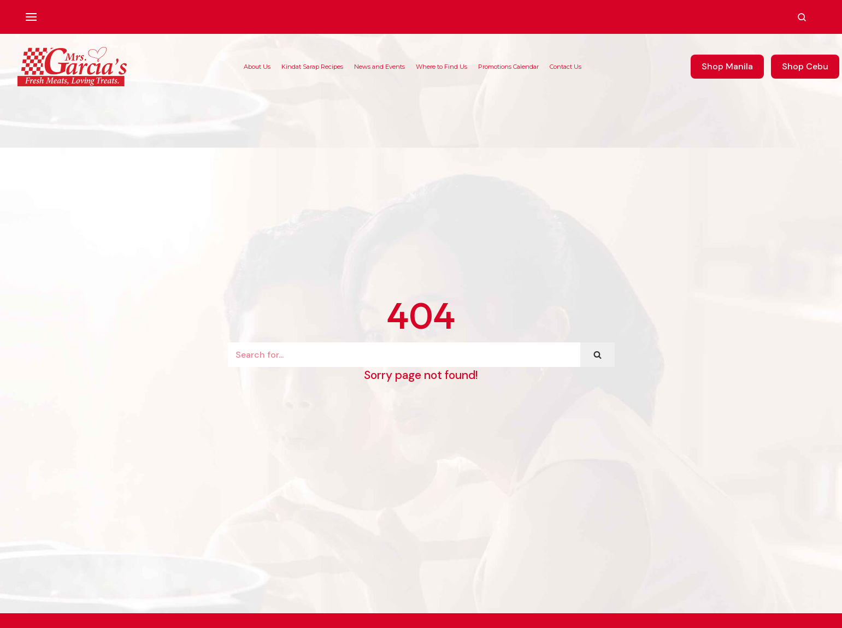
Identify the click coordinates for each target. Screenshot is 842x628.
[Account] (820, 17)
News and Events (379, 66)
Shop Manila (727, 66)
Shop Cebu (805, 66)
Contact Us (565, 66)
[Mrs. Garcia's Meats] (72, 66)
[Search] (404, 354)
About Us (257, 66)
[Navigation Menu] (31, 17)
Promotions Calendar (508, 66)
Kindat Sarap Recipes (312, 66)
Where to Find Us (441, 66)
